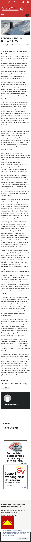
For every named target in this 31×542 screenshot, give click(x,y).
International (16, 38)
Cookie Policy (11, 535)
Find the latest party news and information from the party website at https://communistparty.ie (14, 513)
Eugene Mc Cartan (12, 45)
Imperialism (5, 38)
